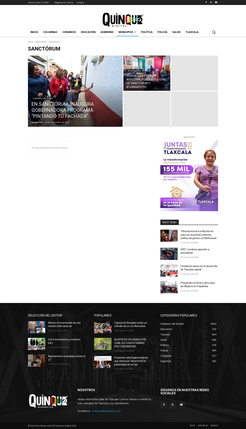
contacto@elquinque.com (106, 411)
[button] (214, 32)
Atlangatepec (134, 71)
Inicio (30, 41)
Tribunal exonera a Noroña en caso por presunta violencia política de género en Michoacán (198, 235)
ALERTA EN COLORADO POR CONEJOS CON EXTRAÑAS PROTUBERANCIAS (130, 343)
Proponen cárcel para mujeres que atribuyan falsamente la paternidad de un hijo (131, 361)
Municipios (41, 41)
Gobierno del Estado (43, 99)
